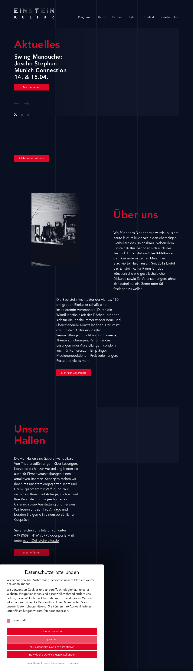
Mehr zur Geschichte (73, 373)
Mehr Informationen (31, 158)
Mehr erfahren (31, 87)
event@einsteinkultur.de (41, 541)
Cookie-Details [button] (33, 663)
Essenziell (16, 620)
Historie (133, 17)
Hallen (102, 17)
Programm (85, 17)
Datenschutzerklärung (32, 606)
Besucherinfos (169, 17)
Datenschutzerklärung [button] (54, 663)
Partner (117, 17)
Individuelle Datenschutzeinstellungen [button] (51, 654)
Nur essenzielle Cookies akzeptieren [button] (52, 646)
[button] (16, 103)
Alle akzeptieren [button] (52, 631)
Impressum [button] (72, 663)
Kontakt (149, 17)
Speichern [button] (52, 639)
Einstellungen (23, 610)
